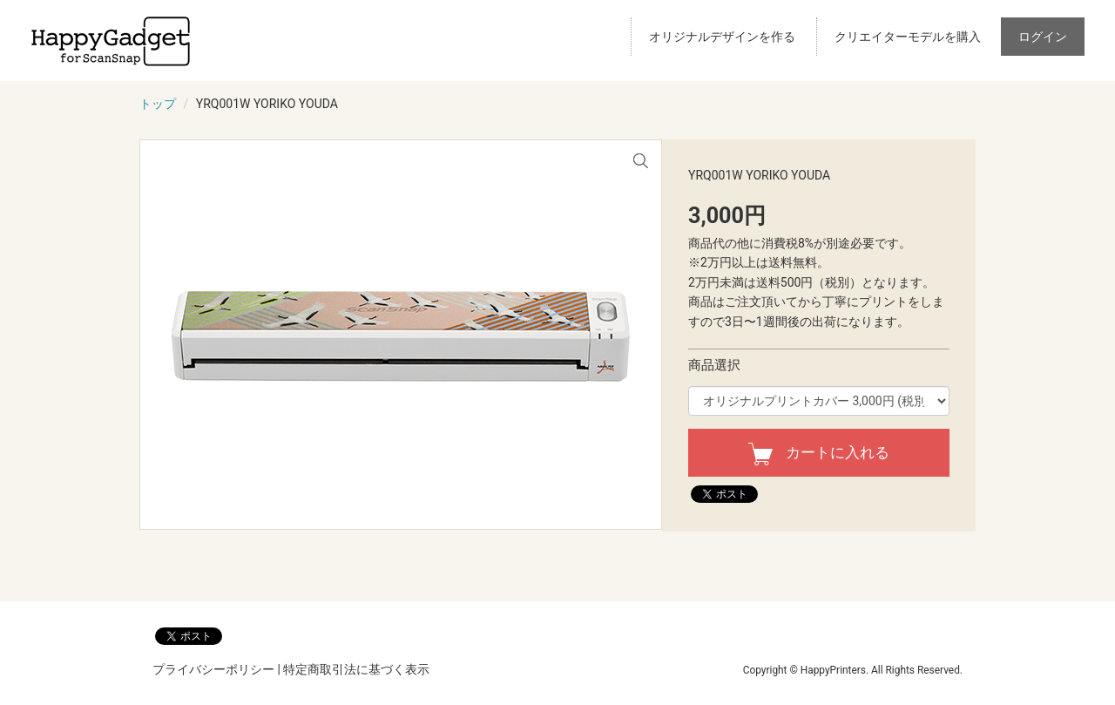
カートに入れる (818, 452)
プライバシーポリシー (213, 669)
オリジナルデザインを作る (722, 37)
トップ (157, 104)
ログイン (1042, 37)
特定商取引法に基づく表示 (356, 669)
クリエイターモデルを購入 (908, 37)
